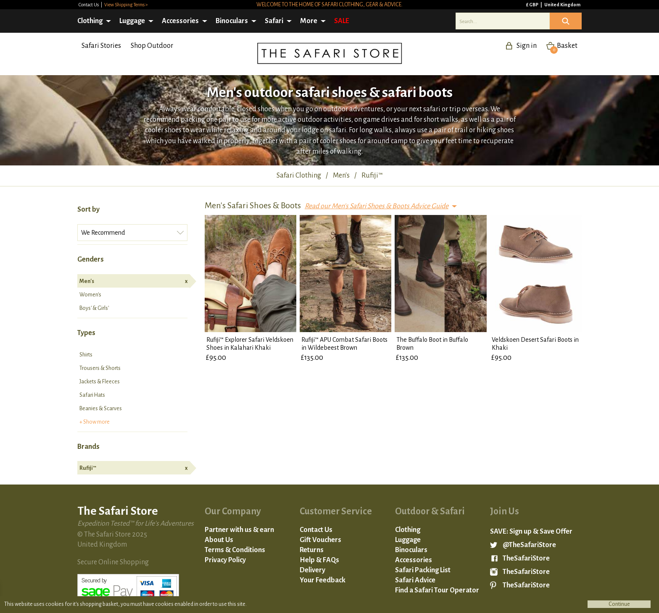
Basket (563, 46)
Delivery (312, 570)
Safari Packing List (423, 570)
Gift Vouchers (320, 540)
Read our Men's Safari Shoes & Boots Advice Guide (376, 206)
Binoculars (232, 21)
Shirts (85, 355)
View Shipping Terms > (126, 4)
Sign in (527, 46)
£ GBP (532, 4)
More (308, 21)
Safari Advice (415, 580)
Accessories (180, 21)
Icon (566, 21)
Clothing (90, 21)
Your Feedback (322, 580)
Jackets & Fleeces (99, 382)
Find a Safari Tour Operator (437, 590)
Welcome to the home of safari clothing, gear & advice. (329, 5)
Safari (274, 21)
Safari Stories (101, 46)
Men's (133, 281)
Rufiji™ (133, 468)
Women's (90, 295)
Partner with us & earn (239, 530)
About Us (219, 540)
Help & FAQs (319, 560)
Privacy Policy (225, 560)
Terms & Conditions (235, 550)
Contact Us (89, 4)
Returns (312, 550)
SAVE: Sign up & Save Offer (531, 531)
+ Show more (94, 422)
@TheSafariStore (529, 545)
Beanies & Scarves (100, 408)
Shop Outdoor (152, 46)
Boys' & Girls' (94, 308)
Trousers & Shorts (100, 368)
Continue (619, 604)
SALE (341, 21)
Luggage (132, 21)
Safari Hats (92, 395)
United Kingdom (562, 4)
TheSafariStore (526, 558)
